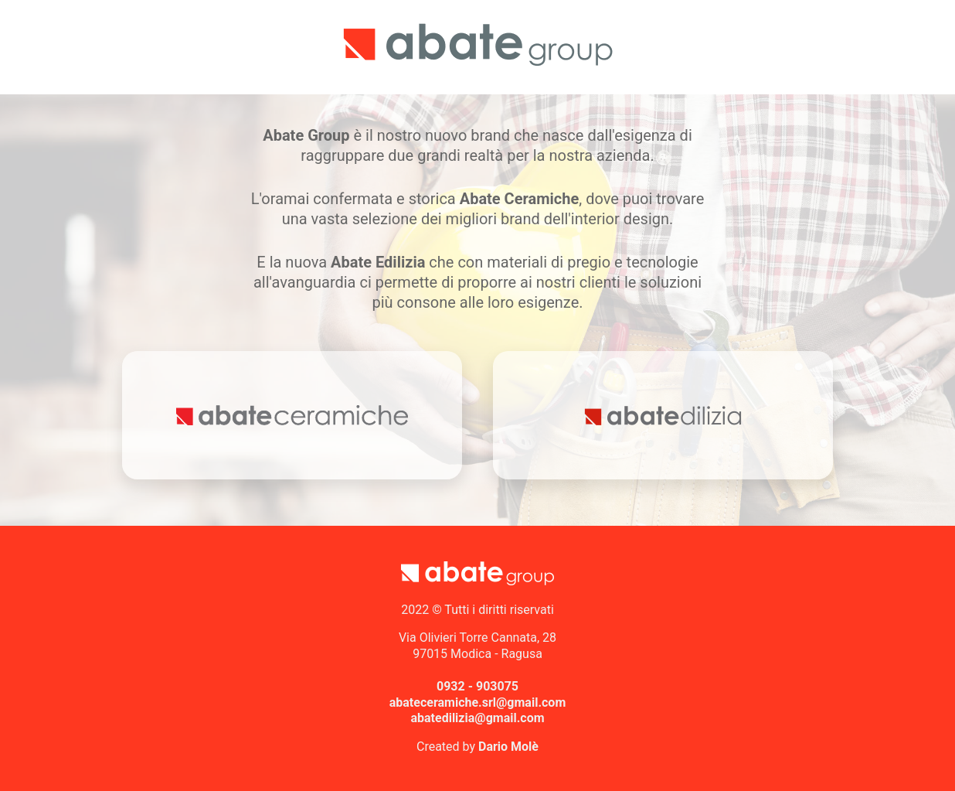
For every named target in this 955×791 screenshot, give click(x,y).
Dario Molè (508, 746)
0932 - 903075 (477, 686)
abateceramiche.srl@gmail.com (477, 702)
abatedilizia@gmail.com (477, 718)
